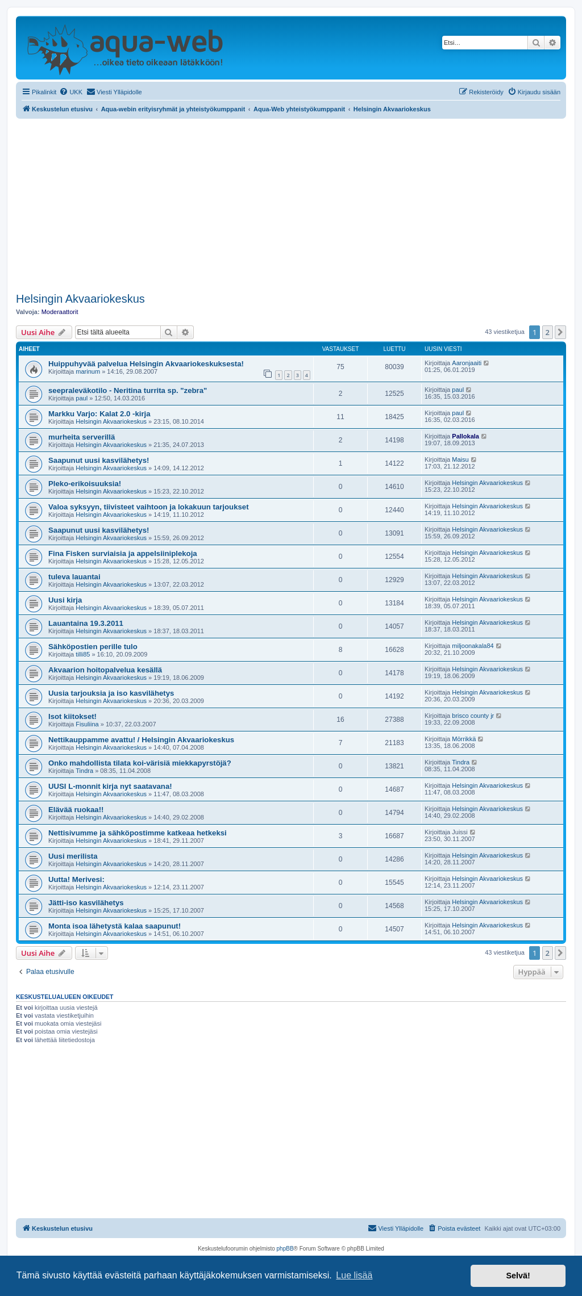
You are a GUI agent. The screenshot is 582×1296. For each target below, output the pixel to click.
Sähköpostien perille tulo (93, 646)
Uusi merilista (73, 856)
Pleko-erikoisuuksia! (84, 483)
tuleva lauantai (74, 576)
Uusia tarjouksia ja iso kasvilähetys (111, 693)
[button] (560, 332)
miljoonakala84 (472, 645)
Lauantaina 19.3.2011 (85, 623)
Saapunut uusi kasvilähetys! (98, 460)
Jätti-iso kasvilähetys (86, 902)
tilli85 (83, 654)
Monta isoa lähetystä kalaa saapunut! (114, 926)
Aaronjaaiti (466, 362)
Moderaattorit (59, 311)
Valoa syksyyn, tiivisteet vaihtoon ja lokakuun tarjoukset (148, 507)
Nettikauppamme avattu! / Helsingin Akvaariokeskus (141, 739)
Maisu (460, 459)
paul (82, 398)
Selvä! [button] (518, 1275)
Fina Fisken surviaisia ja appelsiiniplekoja (122, 553)
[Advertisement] (291, 203)
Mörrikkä (464, 738)
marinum (88, 371)
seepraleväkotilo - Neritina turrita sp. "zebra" (127, 390)
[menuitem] (70, 92)
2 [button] (548, 332)
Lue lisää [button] (354, 1275)
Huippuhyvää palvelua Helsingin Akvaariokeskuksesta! (146, 363)
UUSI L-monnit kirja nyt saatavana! (110, 786)
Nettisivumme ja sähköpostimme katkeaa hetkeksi (137, 833)
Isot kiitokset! (72, 716)
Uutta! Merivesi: (76, 879)
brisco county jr (473, 715)
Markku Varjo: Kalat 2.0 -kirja (99, 413)
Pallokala (465, 436)
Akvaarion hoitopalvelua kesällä (105, 670)
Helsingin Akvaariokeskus (80, 298)
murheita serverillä (81, 437)
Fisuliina (87, 724)
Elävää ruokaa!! (76, 809)
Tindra (84, 770)
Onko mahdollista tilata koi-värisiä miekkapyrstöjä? (139, 763)
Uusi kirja (65, 600)
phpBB (285, 1248)
